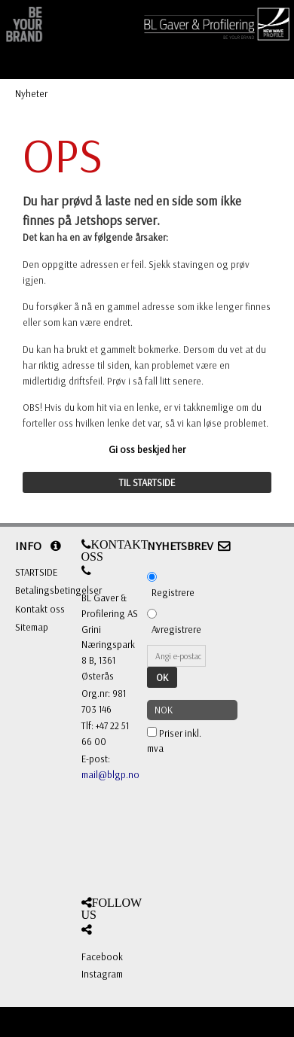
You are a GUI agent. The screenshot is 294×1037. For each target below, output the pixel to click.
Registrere (173, 592)
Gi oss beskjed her (147, 449)
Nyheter (31, 93)
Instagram (102, 974)
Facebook (102, 956)
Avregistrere (176, 629)
